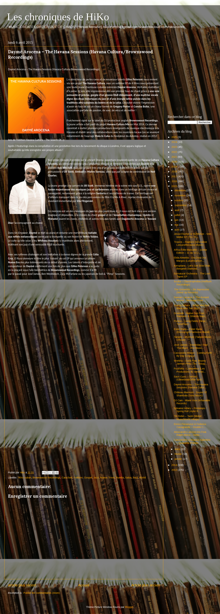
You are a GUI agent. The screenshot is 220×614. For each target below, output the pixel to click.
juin (177, 220)
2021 (174, 156)
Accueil (83, 585)
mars (178, 449)
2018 (174, 171)
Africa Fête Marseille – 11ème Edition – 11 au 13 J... (190, 251)
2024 (174, 142)
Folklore (78, 477)
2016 (174, 181)
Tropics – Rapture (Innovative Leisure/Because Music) (190, 243)
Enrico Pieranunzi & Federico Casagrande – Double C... (190, 425)
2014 (174, 465)
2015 (174, 186)
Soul (135, 477)
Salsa (128, 477)
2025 (174, 137)
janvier (179, 458)
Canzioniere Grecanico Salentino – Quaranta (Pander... (192, 441)
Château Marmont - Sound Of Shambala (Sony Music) (190, 394)
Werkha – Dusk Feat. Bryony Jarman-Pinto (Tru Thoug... (190, 362)
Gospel (88, 477)
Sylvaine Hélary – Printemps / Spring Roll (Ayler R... (190, 410)
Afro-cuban (25, 477)
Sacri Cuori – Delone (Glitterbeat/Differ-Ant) (188, 378)
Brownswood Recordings (46, 477)
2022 (174, 152)
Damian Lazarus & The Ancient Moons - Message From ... (191, 299)
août (177, 210)
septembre (181, 205)
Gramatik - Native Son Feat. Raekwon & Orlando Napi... (190, 315)
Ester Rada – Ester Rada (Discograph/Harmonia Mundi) (192, 330)
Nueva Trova (107, 477)
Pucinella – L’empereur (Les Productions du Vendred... (190, 370)
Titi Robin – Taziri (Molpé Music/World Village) (187, 417)
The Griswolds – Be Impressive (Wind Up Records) (191, 291)
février (178, 454)
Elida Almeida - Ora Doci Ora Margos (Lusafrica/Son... (190, 259)
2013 (174, 469)
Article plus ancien (145, 585)
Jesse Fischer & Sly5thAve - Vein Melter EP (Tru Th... (192, 235)
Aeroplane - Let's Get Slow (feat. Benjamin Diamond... (192, 267)
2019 (174, 166)
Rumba (120, 477)
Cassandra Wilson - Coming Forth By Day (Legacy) (193, 354)
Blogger (129, 607)
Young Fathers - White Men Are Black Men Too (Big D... (191, 307)
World (142, 477)
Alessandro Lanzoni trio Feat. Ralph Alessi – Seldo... (190, 433)
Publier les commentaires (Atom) (42, 592)
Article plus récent (22, 585)
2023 (174, 147)
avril (177, 229)
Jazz (96, 477)
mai (177, 224)
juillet (178, 215)
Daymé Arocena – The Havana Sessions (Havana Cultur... (191, 386)
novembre (180, 195)
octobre (179, 200)
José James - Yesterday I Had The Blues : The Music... (191, 346)
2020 (174, 161)
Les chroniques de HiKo (58, 17)
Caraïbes (67, 477)
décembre (180, 190)
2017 (174, 176)
